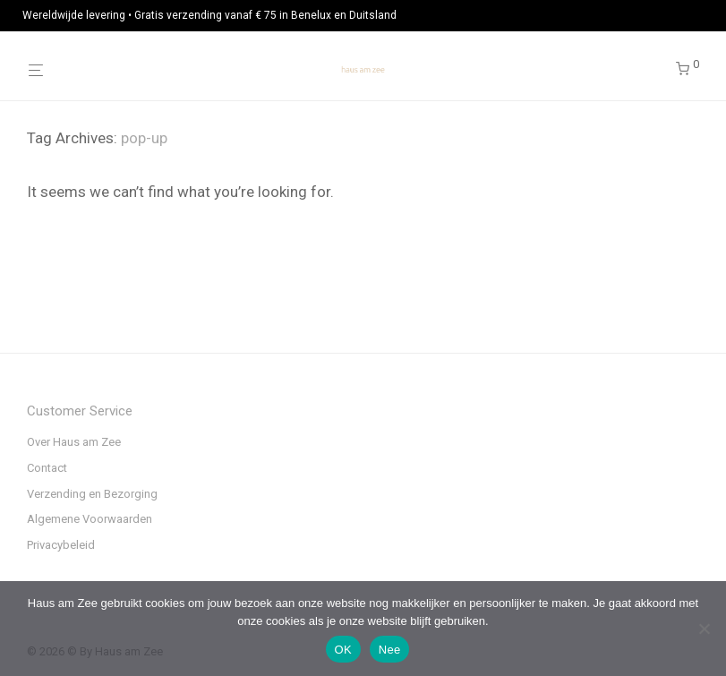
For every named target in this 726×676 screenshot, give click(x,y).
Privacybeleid (61, 545)
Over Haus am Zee (74, 442)
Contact (47, 468)
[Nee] (704, 628)
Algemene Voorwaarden (89, 519)
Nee (390, 649)
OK (343, 649)
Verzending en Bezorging (92, 494)
